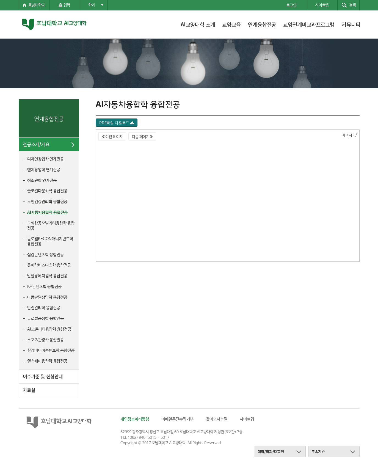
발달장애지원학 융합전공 (47, 276)
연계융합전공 (262, 24)
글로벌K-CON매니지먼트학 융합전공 (50, 241)
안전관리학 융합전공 (43, 307)
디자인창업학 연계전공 (45, 159)
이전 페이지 (112, 136)
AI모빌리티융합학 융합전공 (49, 329)
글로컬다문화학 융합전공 (47, 191)
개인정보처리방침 (134, 419)
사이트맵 (247, 419)
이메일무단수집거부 (177, 419)
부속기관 (318, 452)
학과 (95, 5)
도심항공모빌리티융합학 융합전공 (51, 226)
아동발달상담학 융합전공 (47, 297)
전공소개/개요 (36, 143)
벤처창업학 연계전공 (43, 169)
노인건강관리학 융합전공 (47, 201)
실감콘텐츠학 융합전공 (45, 254)
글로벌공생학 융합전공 (45, 318)
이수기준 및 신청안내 (43, 376)
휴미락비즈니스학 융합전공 (49, 265)
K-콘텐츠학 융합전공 (44, 286)
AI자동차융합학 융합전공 (47, 212)
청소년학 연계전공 (42, 180)
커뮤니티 (351, 24)
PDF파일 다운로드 (116, 122)
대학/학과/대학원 (271, 452)
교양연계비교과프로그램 (309, 24)
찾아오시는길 (216, 419)
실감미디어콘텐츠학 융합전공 (51, 350)
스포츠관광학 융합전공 (45, 340)
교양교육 (231, 24)
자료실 (29, 389)
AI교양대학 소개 (198, 24)
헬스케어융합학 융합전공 (47, 361)
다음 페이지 (142, 136)
